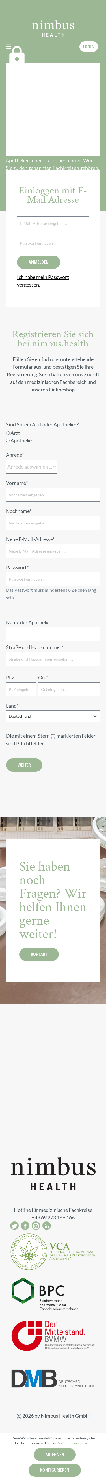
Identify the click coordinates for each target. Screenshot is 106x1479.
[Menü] (9, 46)
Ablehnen (55, 1454)
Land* (12, 706)
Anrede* (15, 455)
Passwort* (17, 567)
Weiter (24, 765)
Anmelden (39, 262)
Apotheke (21, 440)
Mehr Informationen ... (74, 1443)
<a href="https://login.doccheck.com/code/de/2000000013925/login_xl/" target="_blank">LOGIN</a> (59, 109)
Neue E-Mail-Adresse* (30, 539)
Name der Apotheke (27, 622)
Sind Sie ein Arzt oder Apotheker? (42, 424)
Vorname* (17, 483)
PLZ (10, 677)
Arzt (15, 433)
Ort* (43, 677)
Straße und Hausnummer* (34, 647)
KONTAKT (39, 954)
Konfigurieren (54, 1470)
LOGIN (88, 47)
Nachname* (18, 511)
